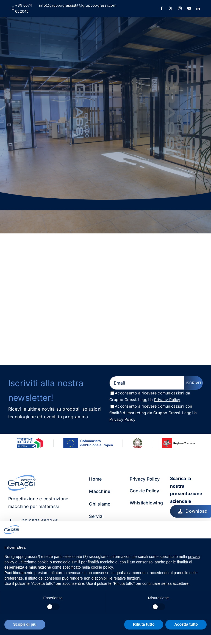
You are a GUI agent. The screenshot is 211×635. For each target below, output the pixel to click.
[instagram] (180, 8)
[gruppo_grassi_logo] (22, 477)
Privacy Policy (167, 399)
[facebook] (161, 8)
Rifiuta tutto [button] (144, 624)
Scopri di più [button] (25, 624)
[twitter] (171, 8)
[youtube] (189, 8)
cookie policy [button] (102, 567)
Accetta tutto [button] (186, 624)
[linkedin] (198, 8)
